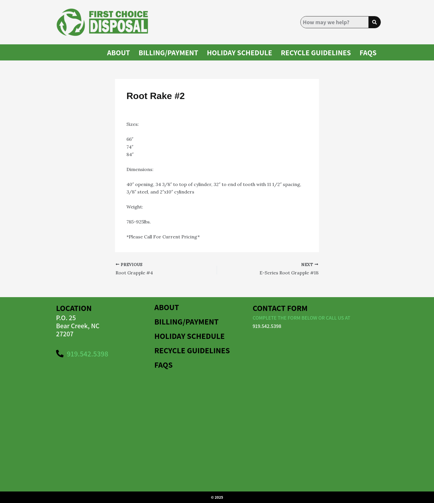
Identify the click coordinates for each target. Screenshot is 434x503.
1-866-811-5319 (217, 237)
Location (74, 308)
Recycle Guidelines (316, 52)
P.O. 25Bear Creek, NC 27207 (77, 325)
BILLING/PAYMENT (168, 52)
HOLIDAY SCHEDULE (239, 52)
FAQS (368, 52)
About (118, 52)
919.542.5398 (267, 326)
